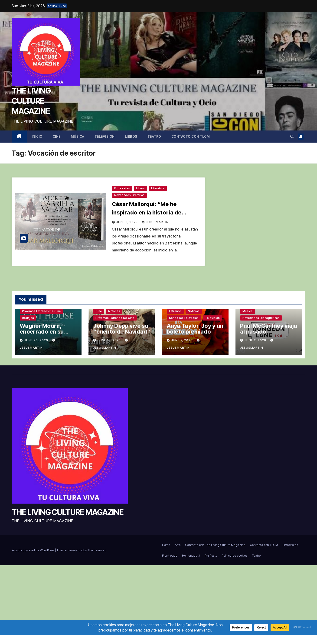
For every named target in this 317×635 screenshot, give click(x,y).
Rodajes (28, 318)
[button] (292, 136)
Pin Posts (211, 555)
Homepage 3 (191, 555)
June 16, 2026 (110, 340)
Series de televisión (184, 318)
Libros (131, 136)
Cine (57, 136)
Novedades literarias (129, 195)
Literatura (157, 188)
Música (77, 136)
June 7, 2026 (182, 340)
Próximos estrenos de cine (41, 311)
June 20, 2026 (36, 340)
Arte (177, 545)
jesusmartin (155, 222)
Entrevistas (122, 188)
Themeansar (96, 550)
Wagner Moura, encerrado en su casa (42, 331)
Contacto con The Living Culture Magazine (215, 545)
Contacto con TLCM (190, 136)
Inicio (37, 136)
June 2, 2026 (256, 340)
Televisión (105, 136)
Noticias (114, 311)
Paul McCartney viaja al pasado (268, 328)
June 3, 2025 (127, 222)
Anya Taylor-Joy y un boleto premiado (195, 328)
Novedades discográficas (261, 318)
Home (166, 545)
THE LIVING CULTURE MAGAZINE (31, 101)
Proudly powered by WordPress (33, 550)
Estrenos (175, 311)
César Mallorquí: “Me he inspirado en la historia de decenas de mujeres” (147, 212)
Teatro (154, 136)
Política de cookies (234, 555)
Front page (169, 555)
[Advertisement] (158, 600)
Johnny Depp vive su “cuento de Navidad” (121, 328)
